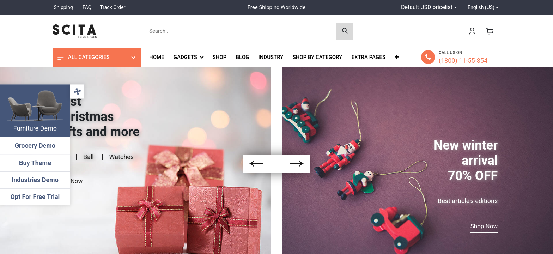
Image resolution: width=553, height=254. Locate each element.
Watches (121, 157)
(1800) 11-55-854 (463, 60)
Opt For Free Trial (35, 196)
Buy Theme (35, 163)
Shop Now (484, 226)
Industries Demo (35, 179)
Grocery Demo (35, 145)
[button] (397, 57)
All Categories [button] (83, 57)
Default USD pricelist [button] (426, 7)
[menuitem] (156, 57)
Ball (88, 157)
